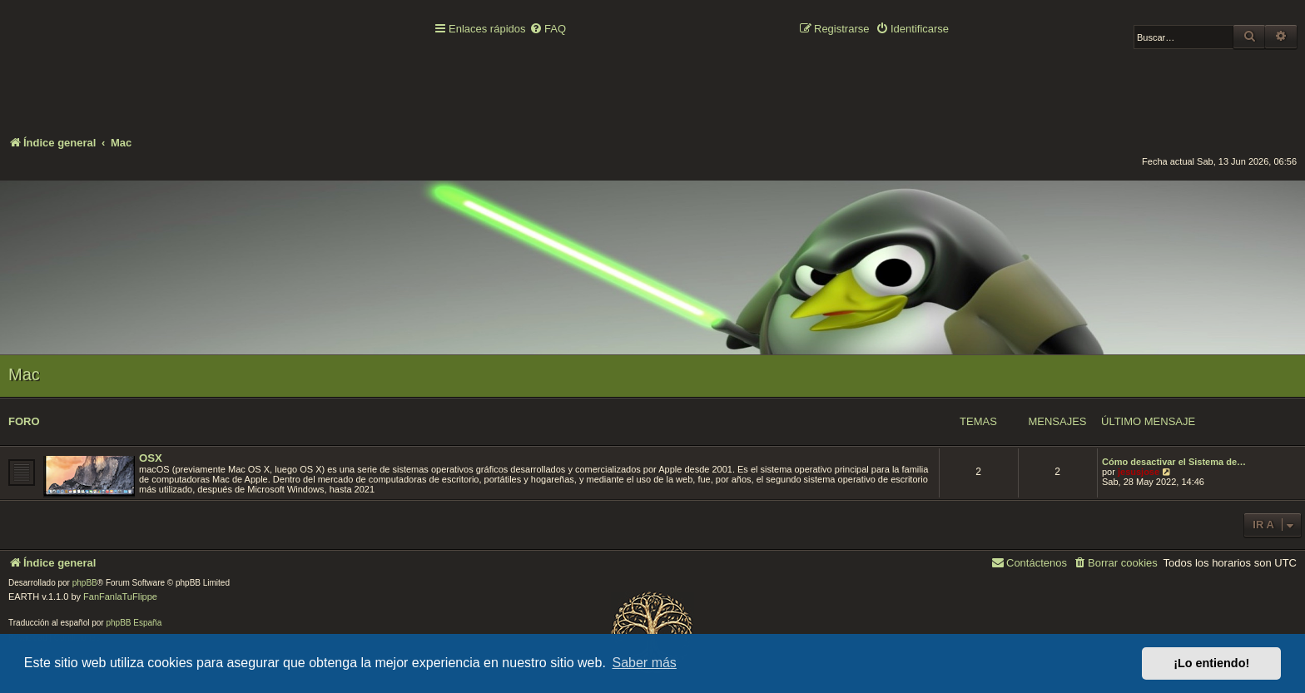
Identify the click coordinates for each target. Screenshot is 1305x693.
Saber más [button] (645, 663)
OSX (150, 458)
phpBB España (133, 622)
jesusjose (1138, 472)
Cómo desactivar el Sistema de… (1174, 462)
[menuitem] (547, 29)
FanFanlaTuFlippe (120, 596)
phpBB (84, 582)
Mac (24, 374)
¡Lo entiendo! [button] (1211, 663)
